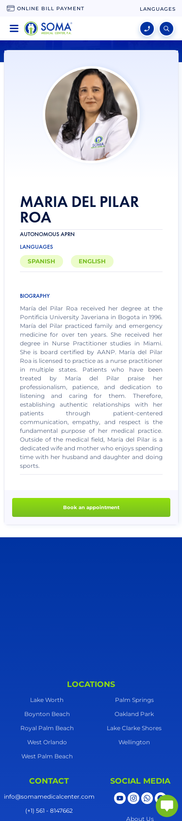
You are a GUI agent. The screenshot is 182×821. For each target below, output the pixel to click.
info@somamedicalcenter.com (49, 796)
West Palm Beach (47, 756)
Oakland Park (134, 714)
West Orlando (47, 742)
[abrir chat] (167, 806)
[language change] (158, 9)
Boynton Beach (47, 714)
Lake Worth (47, 699)
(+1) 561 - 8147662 (49, 810)
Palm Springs (134, 699)
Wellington (134, 742)
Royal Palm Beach (47, 728)
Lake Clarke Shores (134, 728)
